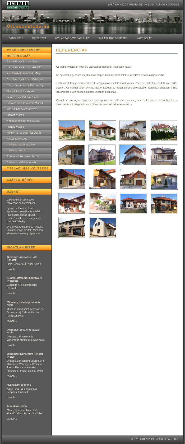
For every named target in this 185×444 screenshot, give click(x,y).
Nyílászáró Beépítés (113, 38)
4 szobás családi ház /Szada (23, 120)
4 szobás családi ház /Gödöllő (24, 67)
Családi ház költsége (164, 4)
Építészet (39, 38)
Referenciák (139, 4)
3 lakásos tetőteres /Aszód (22, 162)
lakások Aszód (118, 4)
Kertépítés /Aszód (17, 138)
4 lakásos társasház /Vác (21, 144)
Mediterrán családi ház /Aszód (24, 132)
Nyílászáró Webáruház (72, 38)
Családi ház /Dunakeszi (20, 91)
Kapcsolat (144, 38)
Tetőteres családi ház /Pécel (23, 97)
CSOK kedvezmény (23, 50)
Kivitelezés (15, 38)
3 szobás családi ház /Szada (23, 61)
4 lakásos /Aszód (16, 150)
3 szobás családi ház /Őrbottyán (25, 79)
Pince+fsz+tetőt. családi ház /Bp (25, 85)
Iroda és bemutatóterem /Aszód (25, 103)
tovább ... (12, 269)
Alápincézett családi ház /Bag (24, 73)
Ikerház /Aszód (15, 114)
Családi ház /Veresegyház (22, 108)
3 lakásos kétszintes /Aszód (23, 156)
